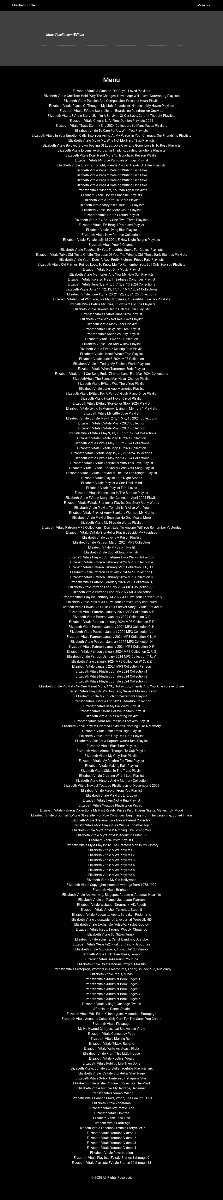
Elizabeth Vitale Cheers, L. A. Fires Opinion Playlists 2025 (111, 121)
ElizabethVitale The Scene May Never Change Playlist (112, 379)
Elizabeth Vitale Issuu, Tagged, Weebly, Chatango (111, 929)
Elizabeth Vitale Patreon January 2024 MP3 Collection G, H (111, 627)
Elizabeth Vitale (23, 5)
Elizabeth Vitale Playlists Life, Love (111, 795)
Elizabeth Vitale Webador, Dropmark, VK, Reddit (111, 905)
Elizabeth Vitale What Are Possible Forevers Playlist (111, 721)
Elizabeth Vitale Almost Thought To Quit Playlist (111, 751)
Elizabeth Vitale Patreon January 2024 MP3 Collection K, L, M (111, 637)
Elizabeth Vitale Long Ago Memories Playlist (111, 389)
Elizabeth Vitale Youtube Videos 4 (111, 1148)
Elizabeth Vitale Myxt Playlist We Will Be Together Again (111, 825)
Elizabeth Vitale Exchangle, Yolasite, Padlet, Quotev (111, 924)
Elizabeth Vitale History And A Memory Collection (112, 781)
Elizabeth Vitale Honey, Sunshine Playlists (111, 195)
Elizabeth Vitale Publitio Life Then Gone (111, 1063)
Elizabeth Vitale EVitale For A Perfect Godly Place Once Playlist (111, 394)
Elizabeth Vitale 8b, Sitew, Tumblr (111, 934)
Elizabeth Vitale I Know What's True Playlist (111, 354)
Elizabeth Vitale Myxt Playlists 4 (111, 865)
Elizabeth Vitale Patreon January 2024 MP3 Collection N (111, 642)
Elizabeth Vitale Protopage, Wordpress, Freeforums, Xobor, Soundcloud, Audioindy (111, 969)
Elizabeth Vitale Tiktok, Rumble (111, 1044)
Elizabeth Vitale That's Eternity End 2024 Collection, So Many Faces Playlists (111, 126)
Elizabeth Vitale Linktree (111, 1113)
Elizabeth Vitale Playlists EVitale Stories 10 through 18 (111, 1163)
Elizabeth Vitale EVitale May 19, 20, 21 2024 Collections (111, 453)
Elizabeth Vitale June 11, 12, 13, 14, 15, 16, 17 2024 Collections (111, 289)
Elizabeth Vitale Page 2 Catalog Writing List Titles (112, 175)
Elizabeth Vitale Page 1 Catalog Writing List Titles (112, 170)
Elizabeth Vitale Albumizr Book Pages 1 (111, 979)
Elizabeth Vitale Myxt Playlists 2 (111, 855)
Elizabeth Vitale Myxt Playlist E (111, 840)
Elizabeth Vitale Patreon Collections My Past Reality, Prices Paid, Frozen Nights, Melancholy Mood (111, 810)
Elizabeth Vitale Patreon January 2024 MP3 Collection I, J (111, 632)
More (201, 5)
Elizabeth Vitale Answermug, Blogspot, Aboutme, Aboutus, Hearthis (111, 895)
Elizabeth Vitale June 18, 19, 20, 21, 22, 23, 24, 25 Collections (111, 294)
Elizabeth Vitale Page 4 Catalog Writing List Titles (112, 185)
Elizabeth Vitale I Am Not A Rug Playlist (111, 800)
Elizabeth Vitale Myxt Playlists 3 (111, 860)
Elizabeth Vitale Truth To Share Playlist (111, 200)
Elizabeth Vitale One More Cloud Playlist (111, 210)
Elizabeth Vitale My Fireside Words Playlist (111, 523)
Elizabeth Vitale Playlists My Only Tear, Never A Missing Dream (111, 691)
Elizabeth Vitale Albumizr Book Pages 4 (111, 994)
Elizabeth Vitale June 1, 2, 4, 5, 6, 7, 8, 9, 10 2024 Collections (111, 284)
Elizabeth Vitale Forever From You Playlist (111, 790)
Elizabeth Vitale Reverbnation (111, 1153)
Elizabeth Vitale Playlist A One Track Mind (111, 483)
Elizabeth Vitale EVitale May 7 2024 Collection (111, 423)
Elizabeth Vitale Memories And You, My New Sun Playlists (111, 274)
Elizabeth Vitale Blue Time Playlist (111, 746)
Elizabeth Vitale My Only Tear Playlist (112, 756)
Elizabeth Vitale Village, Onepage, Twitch (111, 1004)
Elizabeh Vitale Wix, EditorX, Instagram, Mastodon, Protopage (111, 1014)
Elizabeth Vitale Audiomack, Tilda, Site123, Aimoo (111, 949)
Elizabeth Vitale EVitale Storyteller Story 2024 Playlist (111, 403)
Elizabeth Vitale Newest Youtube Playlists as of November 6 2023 (111, 786)
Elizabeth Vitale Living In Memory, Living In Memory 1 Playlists (111, 408)
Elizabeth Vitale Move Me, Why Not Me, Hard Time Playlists (111, 140)
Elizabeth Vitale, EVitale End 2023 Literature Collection (111, 701)
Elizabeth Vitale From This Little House (111, 1053)
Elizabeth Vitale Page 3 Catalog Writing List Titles (112, 180)
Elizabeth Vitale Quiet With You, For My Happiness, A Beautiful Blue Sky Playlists (111, 299)
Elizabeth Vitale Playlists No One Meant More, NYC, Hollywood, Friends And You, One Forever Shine (111, 686)
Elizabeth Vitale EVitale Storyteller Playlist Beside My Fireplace (111, 532)
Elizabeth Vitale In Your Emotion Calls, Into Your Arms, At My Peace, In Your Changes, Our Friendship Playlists (111, 135)
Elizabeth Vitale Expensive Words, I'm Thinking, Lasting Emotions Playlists (111, 150)
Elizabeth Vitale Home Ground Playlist (111, 215)
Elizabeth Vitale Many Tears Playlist (111, 324)
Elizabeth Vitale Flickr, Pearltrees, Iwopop (111, 954)
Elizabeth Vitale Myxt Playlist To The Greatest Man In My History (111, 845)
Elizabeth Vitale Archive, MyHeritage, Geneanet (111, 1088)
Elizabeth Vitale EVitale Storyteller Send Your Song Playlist (111, 468)
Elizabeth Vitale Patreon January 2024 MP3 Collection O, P (111, 647)
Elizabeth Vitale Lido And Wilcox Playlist (111, 344)
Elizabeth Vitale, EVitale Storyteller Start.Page (111, 1073)
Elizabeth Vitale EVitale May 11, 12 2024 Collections (111, 443)
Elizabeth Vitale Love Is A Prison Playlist (111, 537)
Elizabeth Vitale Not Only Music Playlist (111, 269)
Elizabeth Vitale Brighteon (111, 890)
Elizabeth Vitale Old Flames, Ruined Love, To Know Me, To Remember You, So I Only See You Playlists (111, 265)
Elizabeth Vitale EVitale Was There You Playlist (111, 384)
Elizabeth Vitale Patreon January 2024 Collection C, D (111, 617)
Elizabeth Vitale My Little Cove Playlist (111, 413)
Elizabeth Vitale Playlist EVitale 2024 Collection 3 (111, 681)
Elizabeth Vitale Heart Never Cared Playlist (111, 398)
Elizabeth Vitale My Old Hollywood (111, 880)
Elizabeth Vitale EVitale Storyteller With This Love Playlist (111, 463)
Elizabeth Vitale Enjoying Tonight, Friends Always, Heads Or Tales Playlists (111, 165)
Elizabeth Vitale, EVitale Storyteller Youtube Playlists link (111, 1068)
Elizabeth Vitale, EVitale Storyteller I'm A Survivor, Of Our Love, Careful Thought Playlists (111, 116)
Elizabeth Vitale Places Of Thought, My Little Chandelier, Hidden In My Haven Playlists (111, 106)
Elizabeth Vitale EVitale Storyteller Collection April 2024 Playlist (111, 498)
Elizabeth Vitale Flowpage (111, 1024)
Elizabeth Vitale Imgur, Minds (111, 974)
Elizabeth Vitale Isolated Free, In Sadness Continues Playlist (111, 279)
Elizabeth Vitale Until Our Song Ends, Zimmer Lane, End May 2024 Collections (111, 374)
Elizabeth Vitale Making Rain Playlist (111, 766)
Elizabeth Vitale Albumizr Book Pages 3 (111, 989)
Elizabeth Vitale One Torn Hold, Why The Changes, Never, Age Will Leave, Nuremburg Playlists (111, 96)
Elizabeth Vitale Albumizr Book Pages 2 (111, 984)
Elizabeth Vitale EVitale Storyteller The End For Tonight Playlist (111, 473)
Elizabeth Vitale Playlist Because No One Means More (111, 518)
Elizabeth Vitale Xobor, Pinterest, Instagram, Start (111, 1078)
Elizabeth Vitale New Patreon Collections (111, 235)
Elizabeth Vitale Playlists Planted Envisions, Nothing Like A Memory (111, 726)
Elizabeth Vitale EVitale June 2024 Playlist (111, 314)
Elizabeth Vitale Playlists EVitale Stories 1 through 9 (111, 1158)
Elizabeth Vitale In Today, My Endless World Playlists (111, 364)
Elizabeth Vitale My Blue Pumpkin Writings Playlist (111, 160)
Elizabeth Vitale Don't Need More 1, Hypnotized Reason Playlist (111, 155)
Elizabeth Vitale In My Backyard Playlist (111, 706)
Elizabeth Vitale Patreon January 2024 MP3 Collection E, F (111, 622)
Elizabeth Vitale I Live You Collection (111, 339)
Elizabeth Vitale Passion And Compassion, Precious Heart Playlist (112, 101)
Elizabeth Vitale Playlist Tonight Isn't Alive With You (111, 508)
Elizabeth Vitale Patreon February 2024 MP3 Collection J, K (111, 587)
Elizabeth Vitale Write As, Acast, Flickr (111, 1049)
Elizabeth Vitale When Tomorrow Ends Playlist (111, 369)
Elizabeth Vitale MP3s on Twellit (111, 547)
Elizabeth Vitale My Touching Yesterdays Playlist (111, 696)
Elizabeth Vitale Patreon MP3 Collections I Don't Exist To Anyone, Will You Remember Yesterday (111, 527)
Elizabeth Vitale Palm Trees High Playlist (111, 731)
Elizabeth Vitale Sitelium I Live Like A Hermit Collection (111, 820)
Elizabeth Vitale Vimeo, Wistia (111, 1093)
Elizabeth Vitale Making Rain (111, 1039)
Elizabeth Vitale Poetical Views (111, 1058)
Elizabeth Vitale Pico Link (111, 1118)
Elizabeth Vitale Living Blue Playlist (111, 230)
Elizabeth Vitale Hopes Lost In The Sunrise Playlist (111, 493)
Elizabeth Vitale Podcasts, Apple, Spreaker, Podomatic (111, 915)
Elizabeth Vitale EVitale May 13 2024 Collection (111, 448)
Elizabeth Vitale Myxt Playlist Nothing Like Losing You (111, 830)
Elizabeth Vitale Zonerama (111, 1103)
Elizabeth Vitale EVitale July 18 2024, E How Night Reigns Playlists (111, 240)
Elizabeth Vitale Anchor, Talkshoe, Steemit (111, 910)
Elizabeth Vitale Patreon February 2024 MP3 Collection (111, 592)
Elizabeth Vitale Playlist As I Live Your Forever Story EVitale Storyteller (111, 607)
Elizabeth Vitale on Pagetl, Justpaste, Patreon (111, 900)
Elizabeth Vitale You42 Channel (111, 245)
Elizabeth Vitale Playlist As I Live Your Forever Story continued (111, 602)
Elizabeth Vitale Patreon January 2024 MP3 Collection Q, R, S (111, 652)
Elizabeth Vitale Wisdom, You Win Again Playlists (111, 190)
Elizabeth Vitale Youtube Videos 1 (111, 1133)
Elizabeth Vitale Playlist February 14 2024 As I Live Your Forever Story (111, 597)
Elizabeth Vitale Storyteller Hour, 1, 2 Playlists (111, 205)
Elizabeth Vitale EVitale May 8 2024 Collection (111, 428)
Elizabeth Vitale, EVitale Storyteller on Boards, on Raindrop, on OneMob (111, 111)
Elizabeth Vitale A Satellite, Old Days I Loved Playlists (111, 91)
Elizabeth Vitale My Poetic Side (111, 1108)
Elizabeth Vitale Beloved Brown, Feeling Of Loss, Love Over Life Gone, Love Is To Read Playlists (111, 145)
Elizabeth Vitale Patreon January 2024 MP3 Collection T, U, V (111, 657)
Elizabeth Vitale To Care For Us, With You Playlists (111, 131)
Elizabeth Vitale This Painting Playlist (111, 716)
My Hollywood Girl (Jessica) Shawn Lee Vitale (111, 1029)
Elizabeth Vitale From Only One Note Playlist (111, 736)
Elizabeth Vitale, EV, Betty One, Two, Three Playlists (111, 220)
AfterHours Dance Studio (111, 1009)
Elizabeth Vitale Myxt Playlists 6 (111, 875)
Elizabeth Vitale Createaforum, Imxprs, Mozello (111, 964)
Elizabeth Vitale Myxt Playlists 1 (111, 850)
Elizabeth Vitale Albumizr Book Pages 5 (111, 999)
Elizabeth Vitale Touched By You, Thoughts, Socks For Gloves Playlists (111, 250)
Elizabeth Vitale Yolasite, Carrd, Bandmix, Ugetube (111, 939)
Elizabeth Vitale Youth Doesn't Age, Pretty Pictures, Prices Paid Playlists (111, 260)
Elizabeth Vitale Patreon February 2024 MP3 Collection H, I (111, 582)
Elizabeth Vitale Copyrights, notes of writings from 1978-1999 (111, 885)
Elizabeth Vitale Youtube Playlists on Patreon (111, 805)
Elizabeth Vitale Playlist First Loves (111, 488)
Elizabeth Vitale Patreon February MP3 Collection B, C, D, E (111, 567)
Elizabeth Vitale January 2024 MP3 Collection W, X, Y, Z (111, 661)
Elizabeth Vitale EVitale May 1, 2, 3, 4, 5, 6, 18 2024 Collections (111, 418)
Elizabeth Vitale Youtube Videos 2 (111, 1138)
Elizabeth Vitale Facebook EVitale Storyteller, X (112, 1128)
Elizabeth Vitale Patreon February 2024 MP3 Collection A (111, 562)
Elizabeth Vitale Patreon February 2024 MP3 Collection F (111, 572)
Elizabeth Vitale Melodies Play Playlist (111, 334)
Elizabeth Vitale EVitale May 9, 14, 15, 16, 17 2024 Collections (111, 433)
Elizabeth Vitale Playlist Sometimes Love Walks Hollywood (111, 557)
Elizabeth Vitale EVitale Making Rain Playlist (111, 349)
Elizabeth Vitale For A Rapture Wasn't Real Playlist (111, 741)
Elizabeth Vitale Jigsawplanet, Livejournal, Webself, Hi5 (111, 920)
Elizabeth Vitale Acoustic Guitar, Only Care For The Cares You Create (111, 1019)
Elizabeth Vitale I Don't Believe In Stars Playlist (111, 711)
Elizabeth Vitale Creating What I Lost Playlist (111, 776)
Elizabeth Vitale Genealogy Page (111, 1034)
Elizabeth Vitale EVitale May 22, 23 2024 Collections (111, 458)
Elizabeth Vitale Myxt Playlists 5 (111, 870)
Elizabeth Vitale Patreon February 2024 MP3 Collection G (111, 577)
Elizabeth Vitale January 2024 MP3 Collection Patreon (111, 666)
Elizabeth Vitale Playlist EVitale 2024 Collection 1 (111, 671)
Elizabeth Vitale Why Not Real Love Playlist (111, 319)
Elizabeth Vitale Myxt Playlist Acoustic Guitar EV (111, 835)
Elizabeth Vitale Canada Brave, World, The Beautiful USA (111, 1098)
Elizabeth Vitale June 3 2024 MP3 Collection (111, 359)
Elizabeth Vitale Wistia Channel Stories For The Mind (111, 1083)
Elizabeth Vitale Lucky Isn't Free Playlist (111, 329)
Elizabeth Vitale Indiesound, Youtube (111, 959)
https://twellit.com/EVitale (65, 35)
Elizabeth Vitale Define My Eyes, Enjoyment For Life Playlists (111, 304)
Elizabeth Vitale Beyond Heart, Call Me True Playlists (111, 309)
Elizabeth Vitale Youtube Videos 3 (111, 1143)
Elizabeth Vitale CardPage (112, 1123)
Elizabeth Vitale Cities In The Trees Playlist (111, 771)
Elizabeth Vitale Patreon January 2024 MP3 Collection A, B (111, 612)
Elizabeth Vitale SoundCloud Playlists (111, 552)
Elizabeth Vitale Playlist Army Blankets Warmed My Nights (111, 513)
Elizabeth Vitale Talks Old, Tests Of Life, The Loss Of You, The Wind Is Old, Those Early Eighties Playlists (111, 255)
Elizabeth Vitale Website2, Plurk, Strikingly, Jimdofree (111, 944)
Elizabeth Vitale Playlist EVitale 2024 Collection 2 (111, 676)
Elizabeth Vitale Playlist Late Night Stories (111, 478)
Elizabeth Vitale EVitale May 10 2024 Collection (111, 438)
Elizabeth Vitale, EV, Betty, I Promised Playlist (111, 225)
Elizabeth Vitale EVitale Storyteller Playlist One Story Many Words (111, 503)
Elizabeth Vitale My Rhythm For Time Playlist (111, 761)
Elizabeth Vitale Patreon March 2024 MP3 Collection (111, 542)
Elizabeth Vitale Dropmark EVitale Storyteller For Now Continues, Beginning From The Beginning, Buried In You (111, 815)
